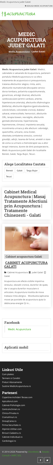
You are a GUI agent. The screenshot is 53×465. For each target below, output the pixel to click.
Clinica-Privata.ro (10, 413)
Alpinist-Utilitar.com (12, 429)
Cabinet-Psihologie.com (13, 405)
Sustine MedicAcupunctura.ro (16, 386)
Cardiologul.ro (9, 441)
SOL (19, 455)
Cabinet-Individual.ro (12, 437)
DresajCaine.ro (9, 421)
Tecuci (9, 176)
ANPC (14, 455)
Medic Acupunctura (19, 51)
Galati (19, 170)
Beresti (9, 170)
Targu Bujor (32, 170)
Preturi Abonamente (12, 382)
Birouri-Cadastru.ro (11, 433)
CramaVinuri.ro (9, 417)
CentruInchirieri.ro (11, 409)
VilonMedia (33, 451)
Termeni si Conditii (11, 378)
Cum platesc (8, 374)
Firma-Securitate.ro (11, 425)
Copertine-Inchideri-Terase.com (17, 397)
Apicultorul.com (10, 401)
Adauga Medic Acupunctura (39, 6)
